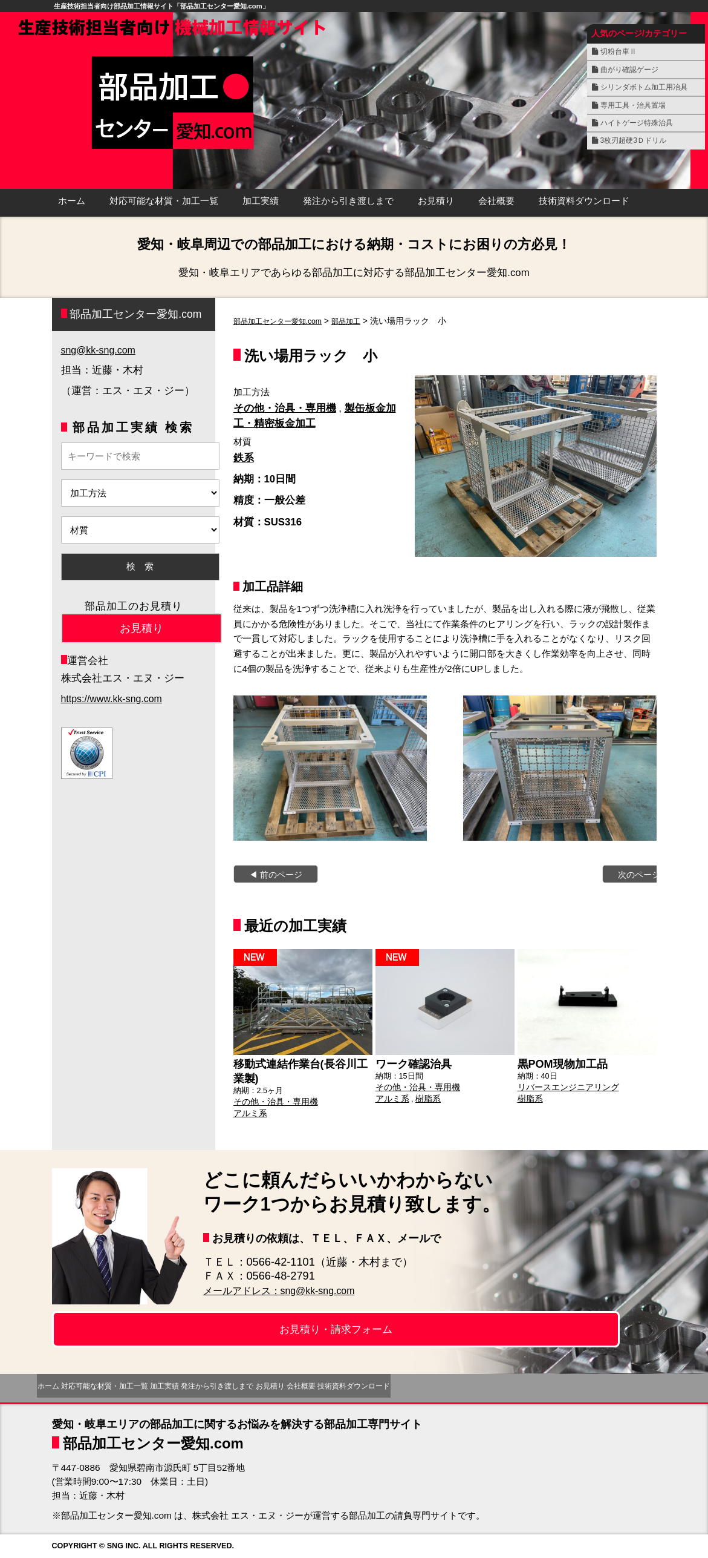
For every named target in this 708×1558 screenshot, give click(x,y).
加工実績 (260, 201)
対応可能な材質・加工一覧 (163, 201)
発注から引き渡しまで (348, 201)
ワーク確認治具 (409, 1062)
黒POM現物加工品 (558, 1062)
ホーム (71, 201)
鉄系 (243, 458)
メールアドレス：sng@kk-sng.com (289, 1290)
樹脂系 (425, 1095)
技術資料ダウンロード (584, 201)
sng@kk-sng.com (100, 350)
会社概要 (496, 201)
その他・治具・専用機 (284, 408)
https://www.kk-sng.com (114, 699)
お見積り (436, 201)
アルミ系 (249, 1109)
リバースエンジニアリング (565, 1085)
